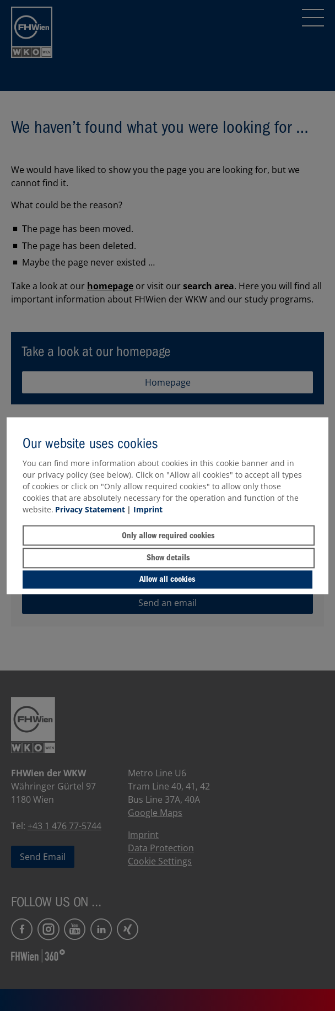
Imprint (148, 510)
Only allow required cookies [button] (168, 535)
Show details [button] (168, 558)
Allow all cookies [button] (167, 580)
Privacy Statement (90, 510)
